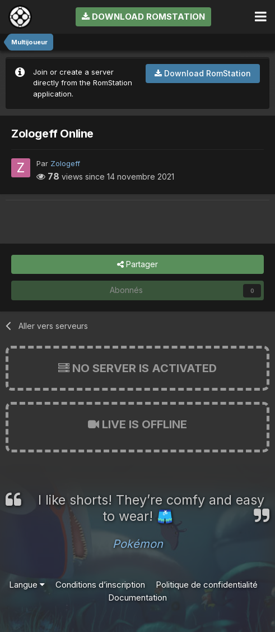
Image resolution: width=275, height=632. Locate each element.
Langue (27, 584)
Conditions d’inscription (100, 584)
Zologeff (65, 163)
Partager (137, 264)
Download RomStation (143, 16)
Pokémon (138, 544)
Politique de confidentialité (207, 584)
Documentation (137, 597)
